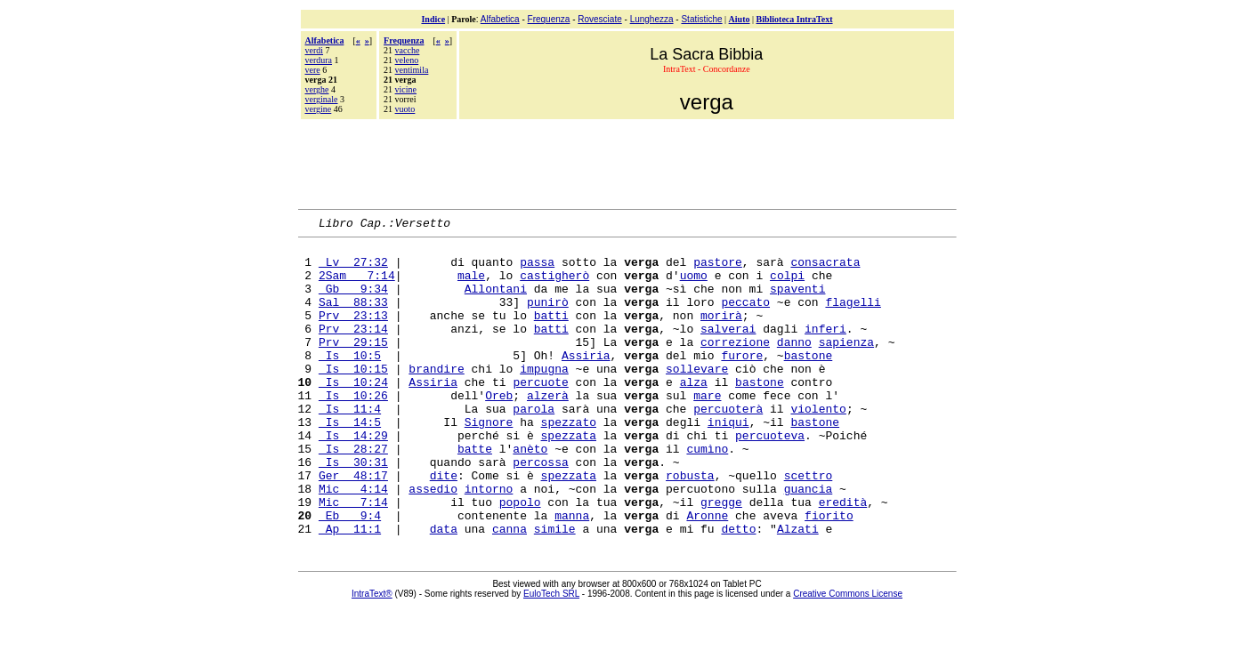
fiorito (829, 574)
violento (817, 446)
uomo (694, 285)
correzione (735, 366)
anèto (530, 494)
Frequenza (549, 19)
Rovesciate (599, 19)
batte (474, 494)
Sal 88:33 (353, 317)
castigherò (554, 285)
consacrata (825, 269)
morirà (721, 333)
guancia (808, 542)
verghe (317, 89)
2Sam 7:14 (357, 285)
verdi (314, 50)
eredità (843, 558)
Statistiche (701, 19)
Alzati (798, 590)
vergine (318, 109)
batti (551, 333)
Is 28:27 (353, 494)
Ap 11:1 (350, 590)
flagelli (852, 317)
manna (571, 574)
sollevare (697, 398)
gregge (721, 558)
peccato (745, 317)
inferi (825, 350)
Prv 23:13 (353, 333)
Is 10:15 (353, 398)
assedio (433, 542)
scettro (808, 526)
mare (707, 430)
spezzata (568, 478)
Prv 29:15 (353, 366)
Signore (489, 462)
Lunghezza (652, 19)
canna (509, 590)
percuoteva (770, 478)
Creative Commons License (847, 655)
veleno (407, 60)
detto (738, 590)
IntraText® (372, 655)
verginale (321, 99)
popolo (520, 558)
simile (555, 590)
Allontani (496, 301)
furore (742, 382)
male (471, 285)
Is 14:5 (350, 462)
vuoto (405, 109)
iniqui (728, 462)
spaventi (797, 301)
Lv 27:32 (353, 269)
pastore (717, 269)
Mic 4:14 (353, 542)
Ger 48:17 (353, 526)
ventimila (412, 70)
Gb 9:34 (353, 301)
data (443, 590)
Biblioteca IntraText (794, 19)
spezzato (568, 462)
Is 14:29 (353, 478)
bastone (808, 382)
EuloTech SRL (551, 655)
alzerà (548, 430)
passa (537, 269)
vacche (407, 50)
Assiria (586, 382)
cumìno (707, 494)
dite (443, 526)
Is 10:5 (350, 382)
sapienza (846, 366)
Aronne (707, 574)
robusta (690, 526)
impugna (544, 398)
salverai (728, 350)
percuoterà (728, 446)
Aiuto (739, 19)
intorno (489, 542)
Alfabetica (500, 19)
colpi (787, 285)
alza (694, 414)
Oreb (499, 430)
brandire (436, 398)
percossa (540, 510)
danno (794, 366)
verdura (319, 60)
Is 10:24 (353, 414)
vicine (406, 89)
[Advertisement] (627, 162)
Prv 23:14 (353, 350)
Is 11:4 (350, 446)
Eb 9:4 (350, 574)
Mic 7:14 (353, 558)
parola (533, 446)
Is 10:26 (353, 430)
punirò (548, 317)
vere (312, 70)
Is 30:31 (353, 510)
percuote (540, 414)
